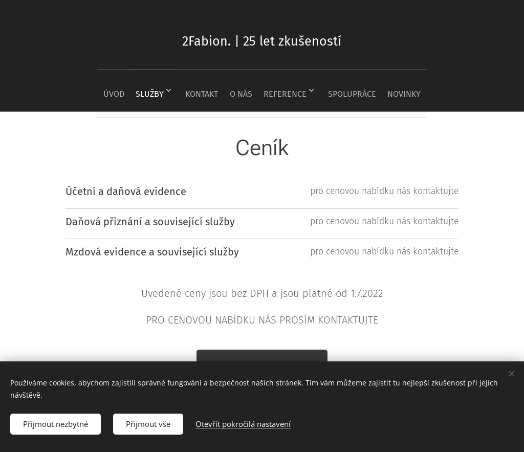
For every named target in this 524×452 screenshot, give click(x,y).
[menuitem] (96, 91)
